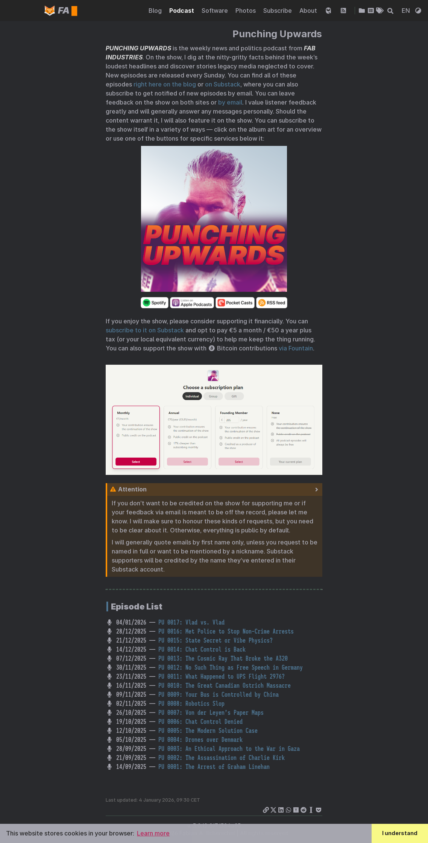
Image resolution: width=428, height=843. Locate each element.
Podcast (182, 11)
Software (215, 11)
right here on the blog (165, 84)
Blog (156, 11)
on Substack (222, 84)
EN (406, 11)
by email (230, 102)
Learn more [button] (153, 833)
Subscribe (278, 11)
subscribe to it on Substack (145, 330)
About (309, 11)
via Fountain (296, 348)
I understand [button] (399, 833)
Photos (246, 11)
